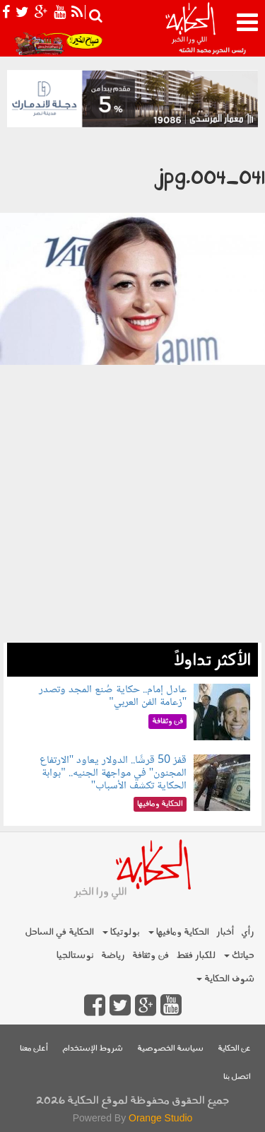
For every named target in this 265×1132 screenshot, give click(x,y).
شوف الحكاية (225, 979)
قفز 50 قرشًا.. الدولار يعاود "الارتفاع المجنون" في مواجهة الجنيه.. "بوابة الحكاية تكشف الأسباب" (113, 773)
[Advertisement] (132, 551)
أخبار (225, 932)
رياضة (113, 955)
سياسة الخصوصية (170, 1049)
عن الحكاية (234, 1049)
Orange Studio (160, 1118)
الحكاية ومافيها (178, 932)
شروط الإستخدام (92, 1049)
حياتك (239, 955)
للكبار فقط (196, 955)
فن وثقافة (150, 955)
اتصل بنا (237, 1077)
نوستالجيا (75, 955)
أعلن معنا (34, 1049)
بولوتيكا (121, 932)
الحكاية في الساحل (59, 932)
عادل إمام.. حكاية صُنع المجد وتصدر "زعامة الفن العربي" (113, 696)
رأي (247, 932)
